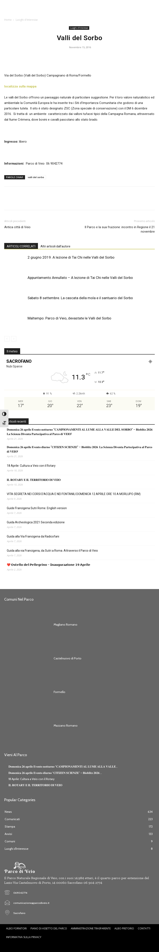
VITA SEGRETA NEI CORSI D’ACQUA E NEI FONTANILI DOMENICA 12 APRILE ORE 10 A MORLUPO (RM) (74, 494)
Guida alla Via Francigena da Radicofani (33, 536)
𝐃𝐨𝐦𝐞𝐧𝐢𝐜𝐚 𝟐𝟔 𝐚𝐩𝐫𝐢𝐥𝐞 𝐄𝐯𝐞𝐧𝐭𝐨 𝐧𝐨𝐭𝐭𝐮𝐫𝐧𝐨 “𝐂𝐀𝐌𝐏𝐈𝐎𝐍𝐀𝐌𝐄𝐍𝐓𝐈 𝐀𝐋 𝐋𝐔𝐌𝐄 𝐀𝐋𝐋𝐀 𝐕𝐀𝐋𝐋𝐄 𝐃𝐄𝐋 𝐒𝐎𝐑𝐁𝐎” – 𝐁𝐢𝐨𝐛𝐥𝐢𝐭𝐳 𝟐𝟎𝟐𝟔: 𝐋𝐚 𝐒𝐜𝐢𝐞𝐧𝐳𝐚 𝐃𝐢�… (80, 432)
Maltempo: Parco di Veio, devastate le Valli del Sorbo (69, 318)
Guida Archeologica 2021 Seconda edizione (36, 522)
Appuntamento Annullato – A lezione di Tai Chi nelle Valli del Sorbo (80, 278)
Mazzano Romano (66, 725)
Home (8, 20)
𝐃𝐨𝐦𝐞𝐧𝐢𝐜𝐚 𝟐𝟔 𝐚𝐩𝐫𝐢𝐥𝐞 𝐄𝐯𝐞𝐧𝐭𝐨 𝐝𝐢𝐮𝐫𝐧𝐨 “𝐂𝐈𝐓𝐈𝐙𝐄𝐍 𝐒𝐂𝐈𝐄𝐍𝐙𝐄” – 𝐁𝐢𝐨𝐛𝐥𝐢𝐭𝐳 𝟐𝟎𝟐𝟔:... (55, 773)
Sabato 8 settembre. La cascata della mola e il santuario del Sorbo (80, 298)
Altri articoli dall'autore (55, 246)
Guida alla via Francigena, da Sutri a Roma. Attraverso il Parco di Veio (52, 550)
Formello (59, 692)
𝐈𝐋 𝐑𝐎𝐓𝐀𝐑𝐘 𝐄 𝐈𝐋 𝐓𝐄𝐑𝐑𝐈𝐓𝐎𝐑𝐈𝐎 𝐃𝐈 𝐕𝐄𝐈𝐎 (34, 479)
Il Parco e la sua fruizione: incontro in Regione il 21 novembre (120, 229)
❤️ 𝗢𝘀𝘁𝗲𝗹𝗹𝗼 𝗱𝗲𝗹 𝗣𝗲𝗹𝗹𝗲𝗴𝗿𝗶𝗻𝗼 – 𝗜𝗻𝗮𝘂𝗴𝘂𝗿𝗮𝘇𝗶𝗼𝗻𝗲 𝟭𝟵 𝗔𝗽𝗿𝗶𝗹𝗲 (48, 564)
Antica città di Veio (17, 227)
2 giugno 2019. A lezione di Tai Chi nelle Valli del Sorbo (71, 257)
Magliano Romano (65, 624)
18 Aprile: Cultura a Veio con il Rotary (31, 465)
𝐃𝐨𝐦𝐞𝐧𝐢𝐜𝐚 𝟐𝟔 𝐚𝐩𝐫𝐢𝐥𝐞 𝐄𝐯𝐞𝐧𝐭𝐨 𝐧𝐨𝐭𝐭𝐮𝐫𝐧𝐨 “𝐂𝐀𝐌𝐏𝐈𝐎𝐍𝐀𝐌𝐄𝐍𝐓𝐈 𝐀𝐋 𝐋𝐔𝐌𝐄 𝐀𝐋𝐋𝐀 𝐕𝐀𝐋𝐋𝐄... (63, 766)
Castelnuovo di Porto (67, 658)
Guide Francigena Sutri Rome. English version (37, 508)
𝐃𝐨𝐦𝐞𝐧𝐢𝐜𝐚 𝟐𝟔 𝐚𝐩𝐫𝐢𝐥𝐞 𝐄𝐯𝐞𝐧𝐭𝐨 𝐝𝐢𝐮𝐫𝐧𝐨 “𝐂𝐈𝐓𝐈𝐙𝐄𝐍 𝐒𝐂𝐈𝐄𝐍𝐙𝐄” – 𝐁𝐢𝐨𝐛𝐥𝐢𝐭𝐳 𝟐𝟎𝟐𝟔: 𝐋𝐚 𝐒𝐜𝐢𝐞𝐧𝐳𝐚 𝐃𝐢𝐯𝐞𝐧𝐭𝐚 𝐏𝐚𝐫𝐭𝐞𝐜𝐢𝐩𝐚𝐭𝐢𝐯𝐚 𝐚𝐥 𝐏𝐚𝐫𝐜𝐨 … (79, 449)
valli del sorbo (36, 177)
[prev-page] (7, 338)
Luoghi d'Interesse (27, 20)
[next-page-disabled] (13, 338)
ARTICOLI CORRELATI (21, 246)
